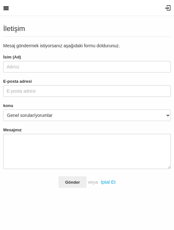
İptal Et (108, 182)
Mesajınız (12, 129)
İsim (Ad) (12, 57)
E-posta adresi (17, 81)
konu (8, 105)
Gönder (72, 182)
